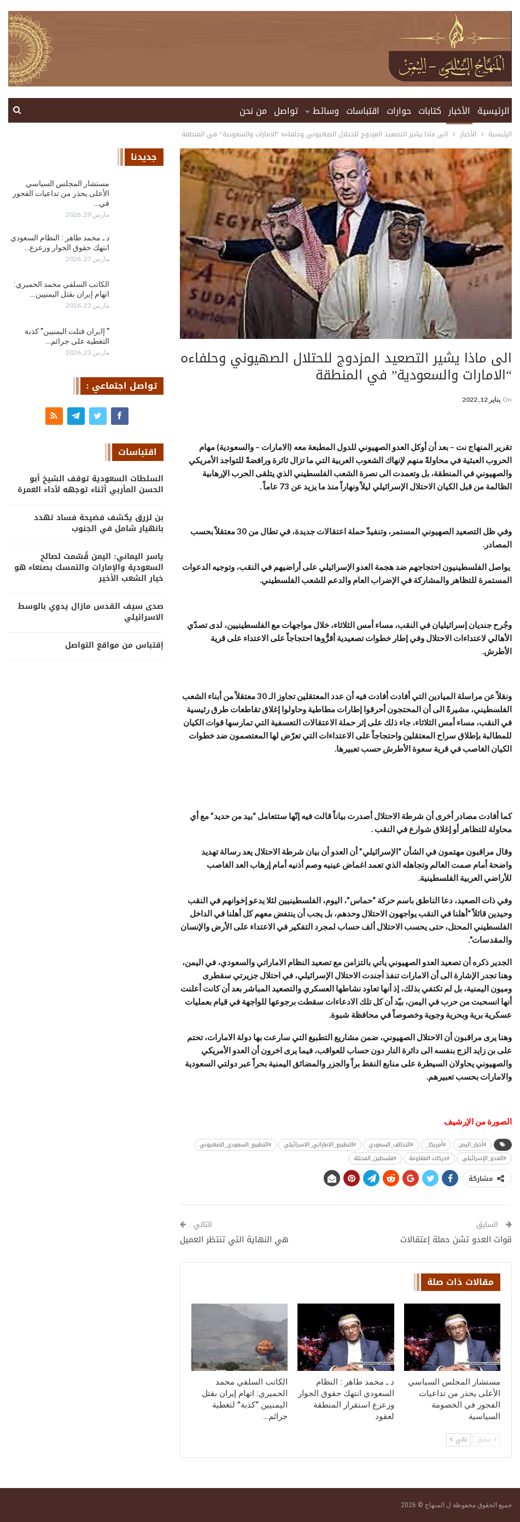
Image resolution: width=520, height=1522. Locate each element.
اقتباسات (362, 110)
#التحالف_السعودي (391, 1144)
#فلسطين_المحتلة (375, 1158)
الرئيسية (493, 110)
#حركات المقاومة (429, 1158)
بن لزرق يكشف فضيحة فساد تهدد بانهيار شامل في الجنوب (98, 523)
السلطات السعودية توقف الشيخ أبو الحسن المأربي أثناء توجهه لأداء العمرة (90, 484)
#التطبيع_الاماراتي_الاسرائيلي (320, 1144)
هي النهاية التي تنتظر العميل (234, 1239)
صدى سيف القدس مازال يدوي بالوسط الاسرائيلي (90, 612)
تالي (458, 1439)
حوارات (399, 110)
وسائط (326, 110)
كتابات (429, 110)
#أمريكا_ (436, 1144)
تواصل (286, 110)
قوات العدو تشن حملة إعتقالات (456, 1239)
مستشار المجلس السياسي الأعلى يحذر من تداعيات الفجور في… (61, 193)
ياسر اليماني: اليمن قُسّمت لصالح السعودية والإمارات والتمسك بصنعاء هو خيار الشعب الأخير (88, 567)
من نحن (253, 110)
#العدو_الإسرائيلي (484, 1158)
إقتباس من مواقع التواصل (114, 645)
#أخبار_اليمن (472, 1144)
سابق (486, 1439)
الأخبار (459, 110)
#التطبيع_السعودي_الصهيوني (235, 1144)
